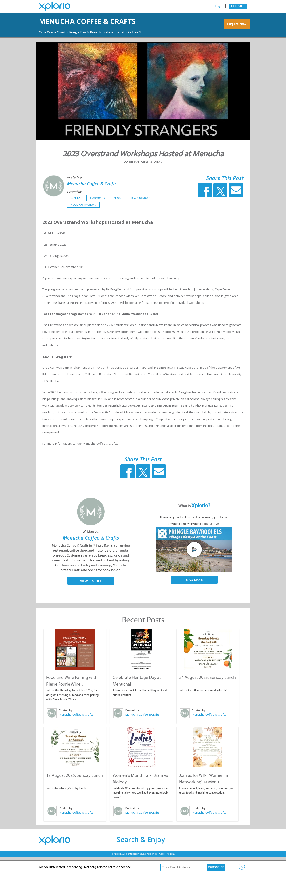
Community (97, 214)
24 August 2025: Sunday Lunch (207, 693)
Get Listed (237, 6)
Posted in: (74, 208)
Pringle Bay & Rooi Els (91, 44)
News (117, 214)
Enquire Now (235, 33)
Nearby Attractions (83, 221)
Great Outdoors (140, 214)
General (76, 214)
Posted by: (74, 193)
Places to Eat (124, 44)
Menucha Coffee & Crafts (97, 199)
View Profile (91, 597)
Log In (219, 6)
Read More (194, 596)
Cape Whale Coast (54, 44)
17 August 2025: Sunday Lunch (74, 791)
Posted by (65, 726)
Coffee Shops (50, 49)
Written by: (91, 548)
